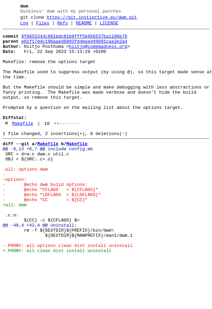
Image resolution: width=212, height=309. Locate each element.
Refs (62, 26)
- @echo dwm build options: (45, 216)
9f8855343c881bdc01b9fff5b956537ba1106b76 (74, 40)
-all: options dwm (25, 198)
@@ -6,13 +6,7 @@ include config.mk (48, 173)
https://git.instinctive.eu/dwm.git (92, 19)
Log (24, 26)
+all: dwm (14, 240)
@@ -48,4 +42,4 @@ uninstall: (40, 265)
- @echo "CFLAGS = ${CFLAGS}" (50, 222)
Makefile (22, 145)
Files (42, 26)
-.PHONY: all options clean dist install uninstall (67, 289)
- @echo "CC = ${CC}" (45, 234)
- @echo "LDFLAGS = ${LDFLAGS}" (52, 228)
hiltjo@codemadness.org (98, 53)
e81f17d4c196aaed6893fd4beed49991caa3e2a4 (74, 46)
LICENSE (109, 26)
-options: (14, 210)
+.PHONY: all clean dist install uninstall (57, 295)
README (84, 26)
